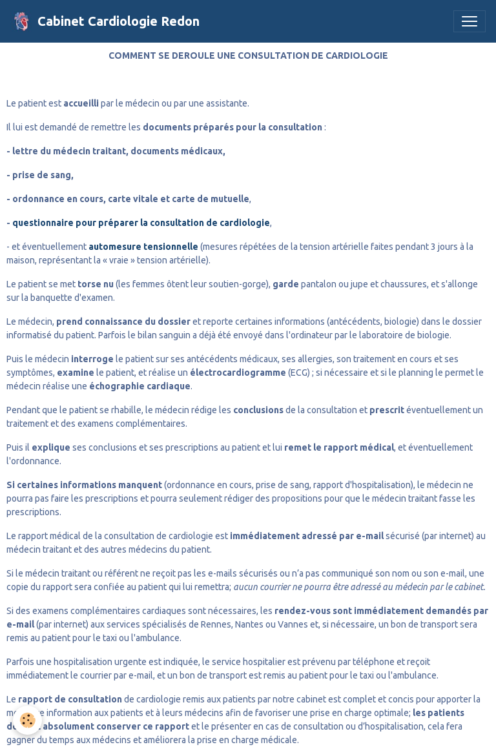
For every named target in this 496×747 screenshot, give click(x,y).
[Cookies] (27, 720)
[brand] (105, 21)
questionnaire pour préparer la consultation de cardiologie (141, 223)
